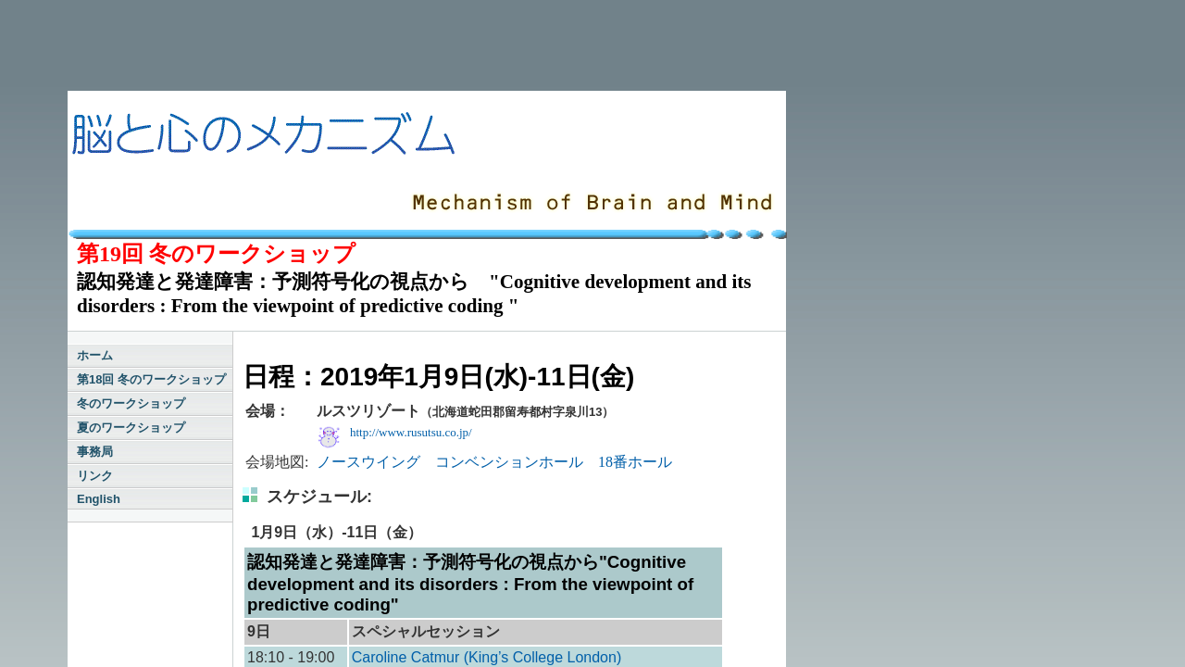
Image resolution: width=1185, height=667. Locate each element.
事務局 (95, 452)
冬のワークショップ (131, 403)
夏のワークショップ (131, 427)
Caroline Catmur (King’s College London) (486, 657)
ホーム (95, 355)
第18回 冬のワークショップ (151, 379)
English (98, 499)
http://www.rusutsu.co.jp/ (411, 432)
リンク (95, 476)
